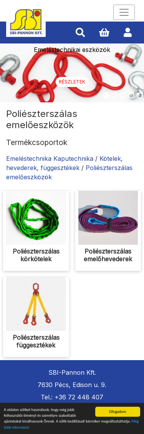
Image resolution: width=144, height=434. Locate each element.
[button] (80, 33)
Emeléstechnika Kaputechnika (49, 158)
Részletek (72, 82)
